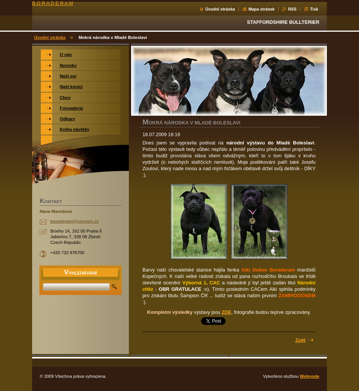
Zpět (301, 340)
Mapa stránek (261, 9)
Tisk (314, 9)
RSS (292, 9)
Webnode (309, 376)
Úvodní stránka (220, 9)
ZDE (227, 312)
